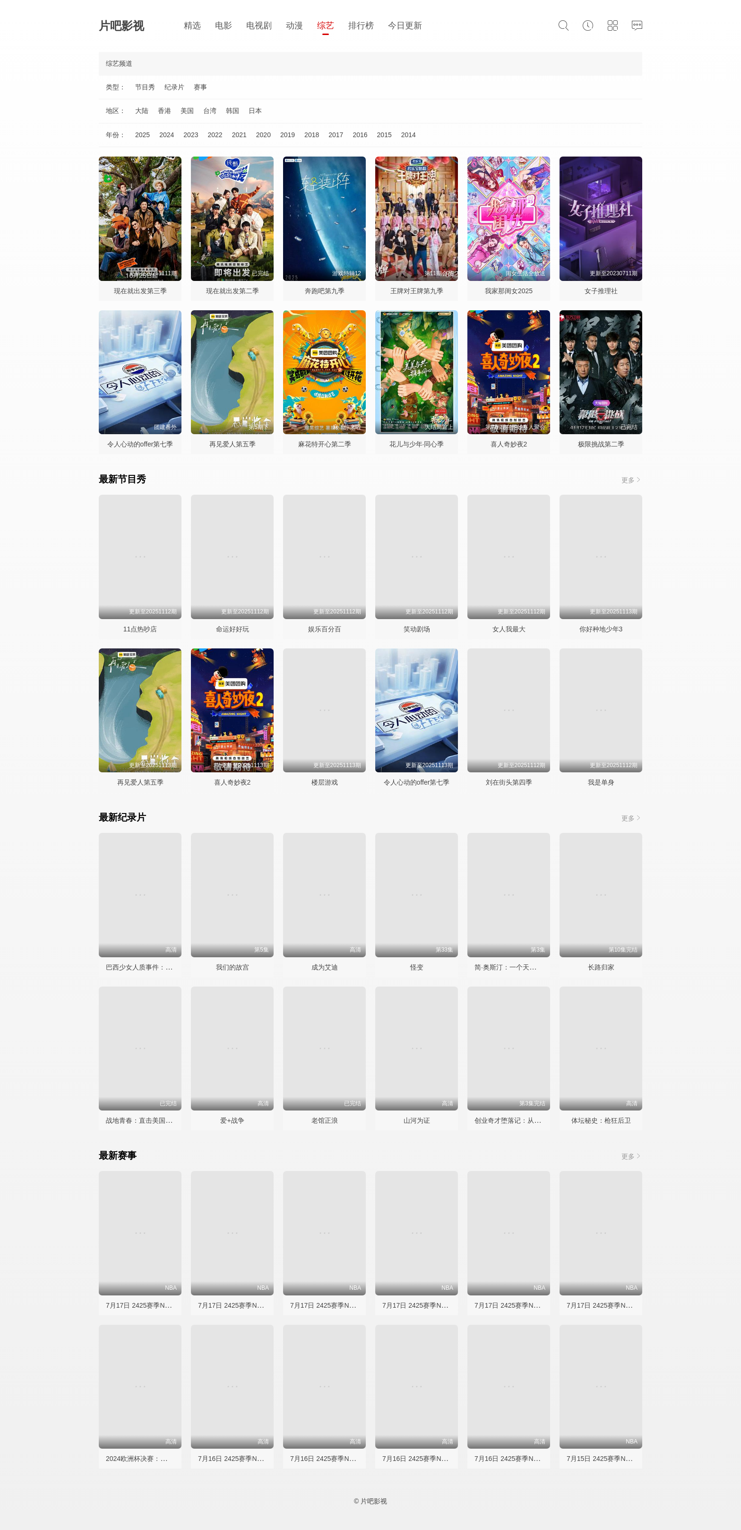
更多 (631, 480)
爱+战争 (232, 1120)
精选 (192, 25)
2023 (190, 135)
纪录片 (174, 87)
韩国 (232, 110)
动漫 (294, 25)
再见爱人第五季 (232, 444)
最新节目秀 (122, 479)
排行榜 (361, 25)
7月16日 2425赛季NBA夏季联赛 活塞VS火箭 (356, 1458)
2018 (311, 135)
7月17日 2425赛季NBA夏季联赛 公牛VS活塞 (540, 1305)
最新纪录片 (122, 817)
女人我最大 (509, 629)
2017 (335, 135)
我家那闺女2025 (509, 291)
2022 (214, 135)
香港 (164, 110)
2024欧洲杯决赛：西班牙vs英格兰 (156, 1458)
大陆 (141, 110)
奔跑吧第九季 (325, 291)
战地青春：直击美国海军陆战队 (152, 1120)
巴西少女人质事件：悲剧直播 (149, 967)
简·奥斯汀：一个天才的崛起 (515, 967)
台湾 (209, 110)
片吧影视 (121, 25)
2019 (287, 135)
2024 (166, 135)
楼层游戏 (324, 782)
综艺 (325, 25)
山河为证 (417, 1120)
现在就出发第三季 (140, 291)
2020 (263, 135)
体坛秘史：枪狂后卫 (601, 1120)
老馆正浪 (324, 1120)
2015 (384, 135)
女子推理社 (601, 291)
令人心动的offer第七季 (140, 444)
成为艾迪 (324, 967)
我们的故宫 (232, 967)
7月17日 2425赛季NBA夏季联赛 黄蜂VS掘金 (171, 1305)
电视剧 (259, 25)
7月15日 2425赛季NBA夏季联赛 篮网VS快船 (632, 1458)
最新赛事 (118, 1155)
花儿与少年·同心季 (416, 444)
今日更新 (405, 25)
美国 (187, 110)
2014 (408, 135)
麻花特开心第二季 (324, 444)
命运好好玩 (232, 629)
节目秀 (145, 87)
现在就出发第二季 (232, 291)
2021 (239, 135)
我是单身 (601, 782)
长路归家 (601, 967)
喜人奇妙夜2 (509, 444)
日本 (255, 110)
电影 (223, 25)
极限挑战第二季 (601, 444)
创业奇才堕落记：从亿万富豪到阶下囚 (530, 1120)
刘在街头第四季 (509, 782)
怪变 (416, 967)
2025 (142, 135)
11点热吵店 (140, 629)
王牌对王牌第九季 (416, 291)
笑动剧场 (417, 629)
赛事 (200, 87)
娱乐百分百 (324, 629)
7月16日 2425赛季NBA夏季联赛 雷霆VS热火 (540, 1458)
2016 (360, 135)
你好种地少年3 (601, 629)
